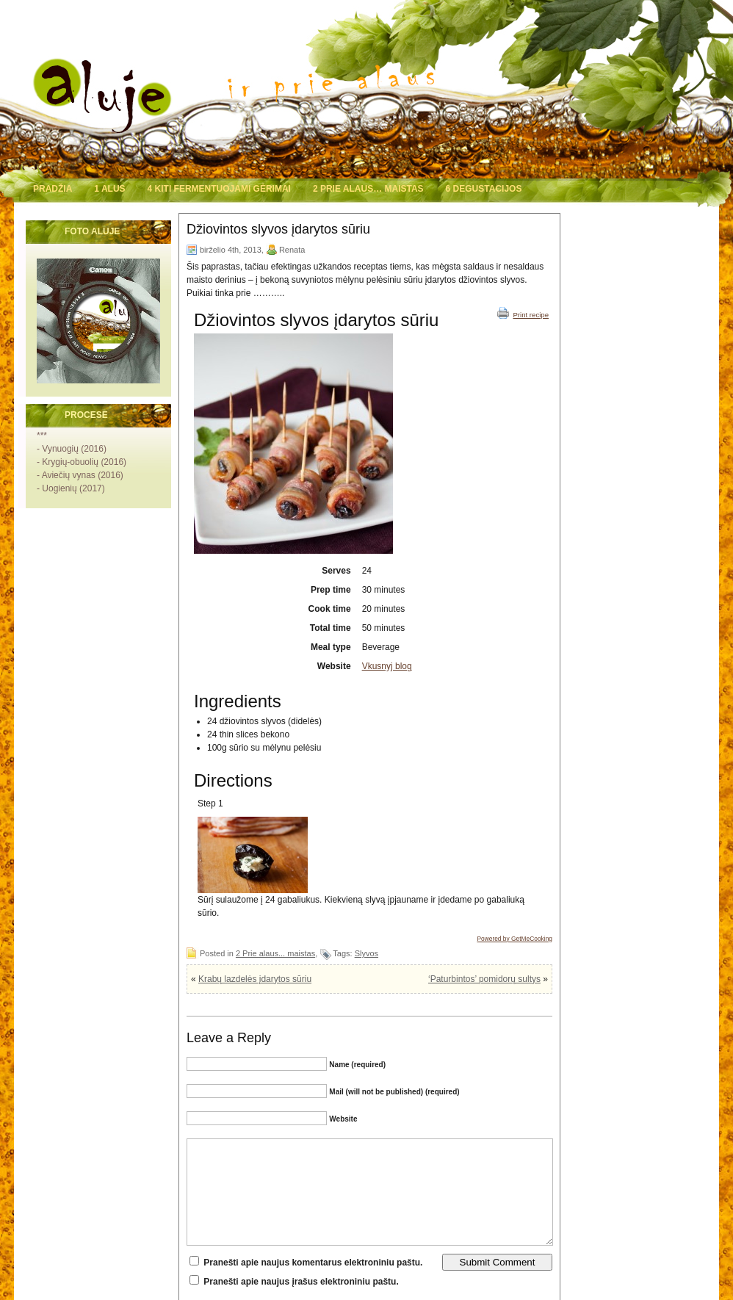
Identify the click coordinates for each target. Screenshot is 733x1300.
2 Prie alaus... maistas (275, 953)
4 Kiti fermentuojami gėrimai (219, 189)
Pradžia (52, 189)
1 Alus (109, 189)
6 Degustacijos (484, 189)
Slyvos (366, 953)
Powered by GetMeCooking (514, 938)
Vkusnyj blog (387, 666)
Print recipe (523, 313)
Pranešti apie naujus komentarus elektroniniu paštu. (312, 1262)
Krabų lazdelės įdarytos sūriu (254, 979)
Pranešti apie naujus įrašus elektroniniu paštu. (300, 1281)
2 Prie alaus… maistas (368, 189)
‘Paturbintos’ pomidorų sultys (484, 979)
